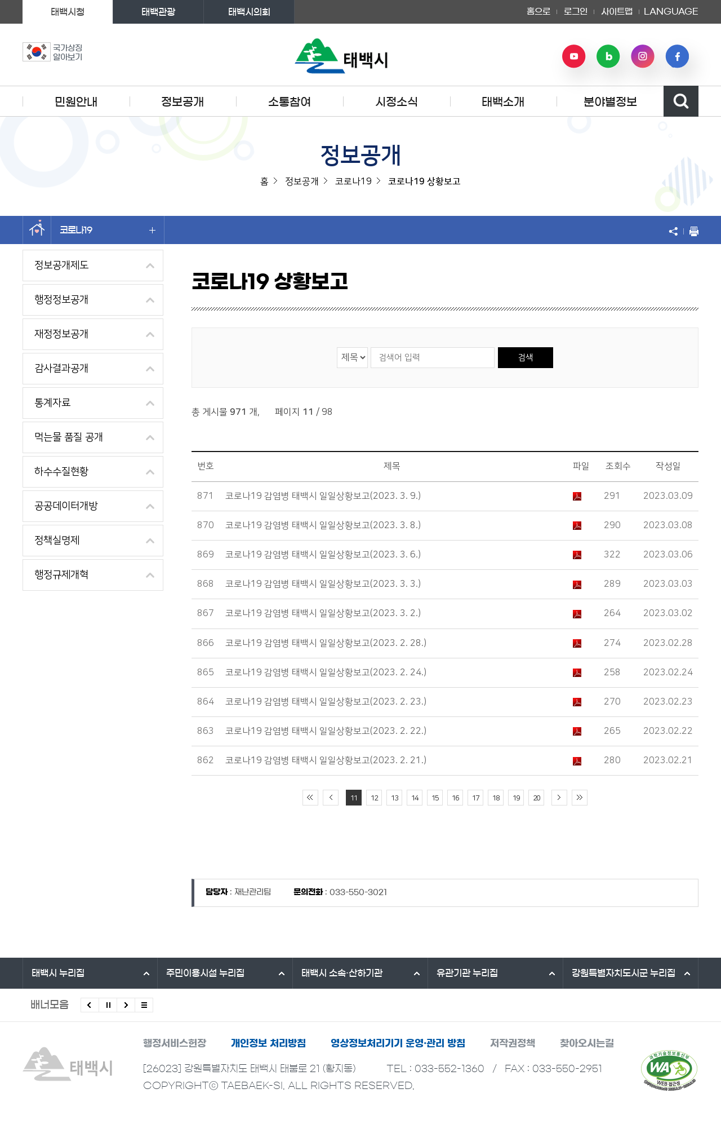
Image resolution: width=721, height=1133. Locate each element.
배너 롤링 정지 (108, 1005)
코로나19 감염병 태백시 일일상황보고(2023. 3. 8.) (323, 525)
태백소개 (503, 102)
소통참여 (289, 102)
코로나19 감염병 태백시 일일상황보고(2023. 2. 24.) (325, 672)
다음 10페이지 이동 (559, 798)
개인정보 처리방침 (268, 1043)
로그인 (576, 11)
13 (394, 798)
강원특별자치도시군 (623, 972)
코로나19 (107, 229)
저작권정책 (512, 1043)
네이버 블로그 (608, 56)
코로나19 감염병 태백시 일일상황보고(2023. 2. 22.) (325, 731)
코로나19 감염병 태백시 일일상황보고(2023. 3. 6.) (323, 555)
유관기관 (467, 972)
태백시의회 (249, 11)
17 (475, 798)
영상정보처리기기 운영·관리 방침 (398, 1043)
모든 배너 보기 (144, 1005)
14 (414, 798)
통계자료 (52, 403)
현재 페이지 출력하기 (691, 231)
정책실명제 (56, 540)
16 (455, 798)
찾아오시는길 (587, 1043)
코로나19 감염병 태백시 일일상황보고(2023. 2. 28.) (325, 643)
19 (516, 798)
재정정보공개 (61, 334)
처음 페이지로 (310, 798)
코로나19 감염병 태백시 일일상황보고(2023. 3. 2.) (323, 613)
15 (434, 798)
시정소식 (396, 102)
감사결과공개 (61, 368)
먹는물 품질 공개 (68, 437)
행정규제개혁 (61, 575)
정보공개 (182, 102)
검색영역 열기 (681, 101)
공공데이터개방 (65, 506)
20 (536, 798)
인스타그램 (643, 56)
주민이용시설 (205, 972)
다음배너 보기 (126, 1005)
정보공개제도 (61, 265)
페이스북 (677, 56)
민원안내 (76, 102)
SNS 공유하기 (676, 231)
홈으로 (538, 11)
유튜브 (574, 56)
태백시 (58, 972)
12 (374, 798)
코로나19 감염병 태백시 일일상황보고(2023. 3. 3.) (323, 584)
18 (495, 798)
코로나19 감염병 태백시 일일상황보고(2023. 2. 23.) (325, 702)
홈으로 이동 (37, 230)
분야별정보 (610, 102)
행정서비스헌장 (174, 1043)
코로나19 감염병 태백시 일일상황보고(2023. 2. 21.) (325, 760)
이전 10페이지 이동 (331, 798)
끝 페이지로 (580, 798)
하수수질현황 (61, 471)
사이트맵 (617, 11)
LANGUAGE (671, 12)
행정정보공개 (61, 300)
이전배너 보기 (90, 1005)
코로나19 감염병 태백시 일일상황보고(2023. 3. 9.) (323, 496)
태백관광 (158, 11)
